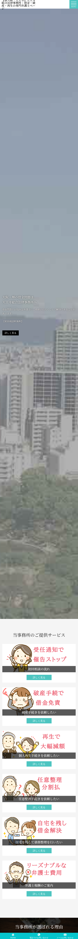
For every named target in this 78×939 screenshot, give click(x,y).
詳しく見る (10, 332)
